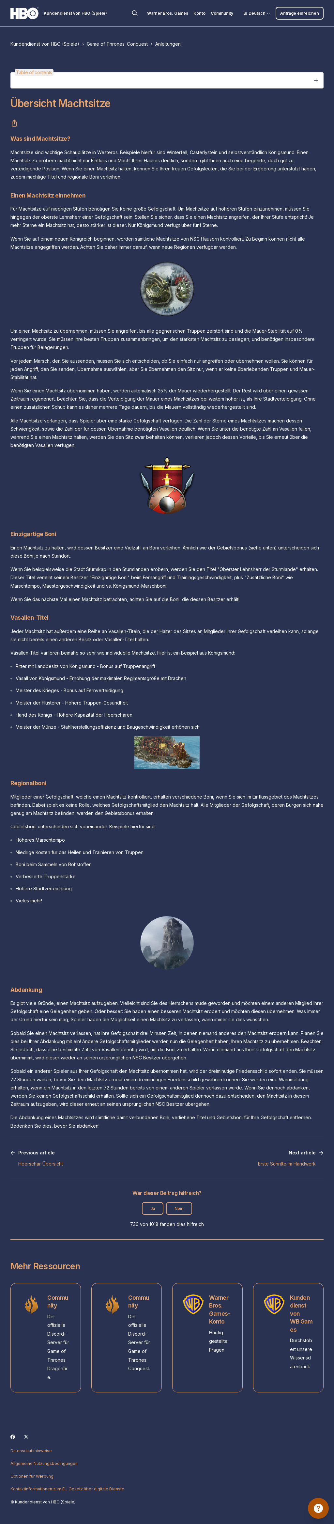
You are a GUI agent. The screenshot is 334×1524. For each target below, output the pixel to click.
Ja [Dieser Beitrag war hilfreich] (152, 1208)
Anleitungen (168, 44)
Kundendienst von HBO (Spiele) (44, 44)
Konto (199, 13)
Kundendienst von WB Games (301, 1313)
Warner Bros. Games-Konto (219, 1309)
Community (222, 13)
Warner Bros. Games (167, 13)
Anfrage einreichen (299, 13)
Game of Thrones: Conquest (117, 44)
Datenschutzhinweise (31, 1450)
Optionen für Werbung (31, 1476)
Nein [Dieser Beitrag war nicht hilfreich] (179, 1208)
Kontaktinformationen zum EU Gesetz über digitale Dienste (67, 1488)
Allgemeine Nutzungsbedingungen (44, 1463)
